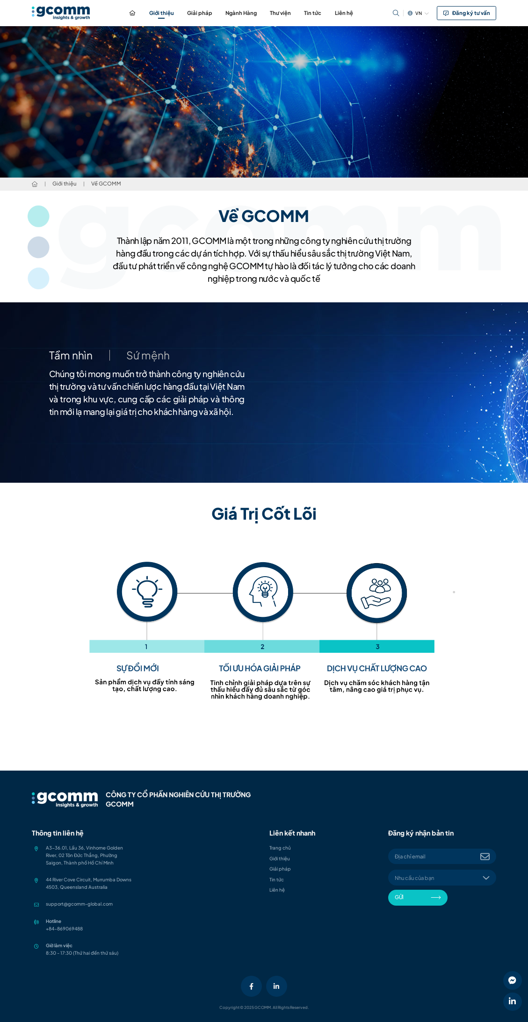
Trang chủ (133, 13)
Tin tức (312, 12)
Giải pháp (199, 12)
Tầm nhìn (71, 355)
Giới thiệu (161, 12)
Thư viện (280, 12)
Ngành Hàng (241, 12)
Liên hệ (344, 12)
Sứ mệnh (148, 355)
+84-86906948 (63, 928)
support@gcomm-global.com (79, 904)
